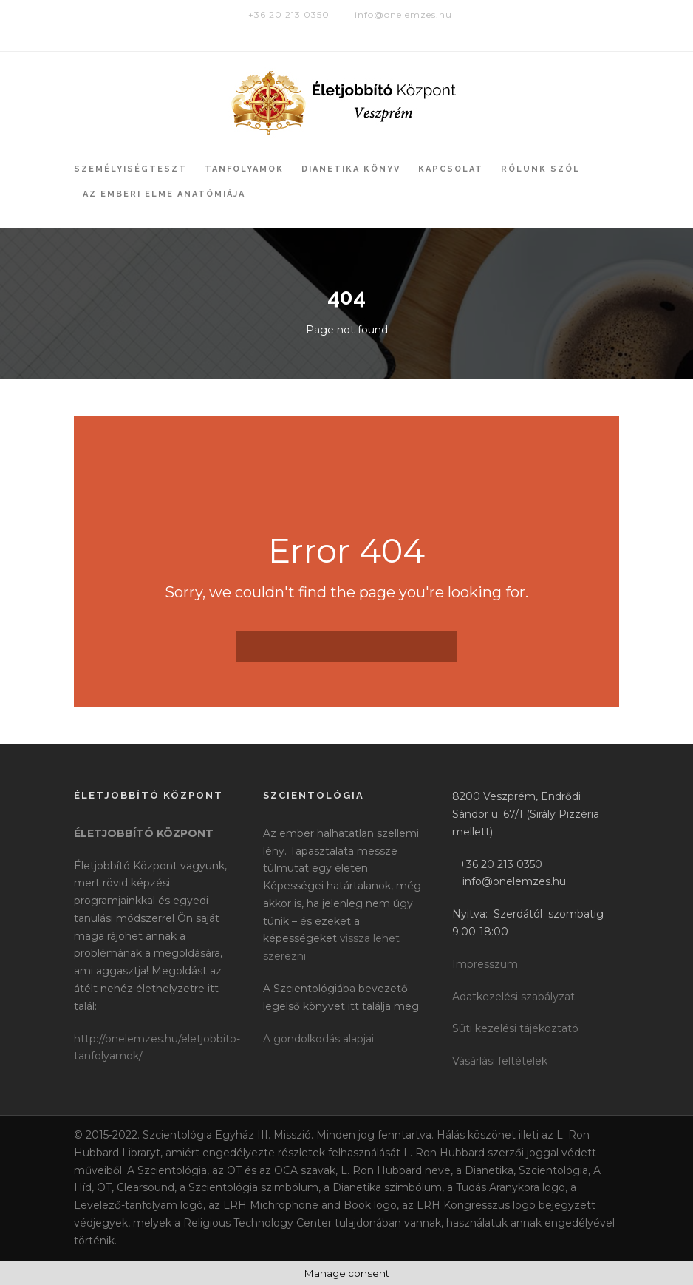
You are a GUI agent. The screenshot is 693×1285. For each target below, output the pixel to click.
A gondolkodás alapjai (318, 1038)
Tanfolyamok (244, 169)
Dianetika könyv (350, 169)
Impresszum (485, 964)
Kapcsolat (450, 169)
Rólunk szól (540, 169)
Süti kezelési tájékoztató (515, 1028)
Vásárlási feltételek (499, 1061)
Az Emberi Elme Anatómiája (164, 194)
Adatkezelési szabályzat (513, 996)
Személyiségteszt (130, 169)
